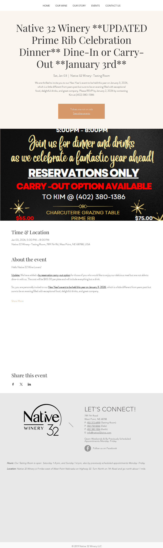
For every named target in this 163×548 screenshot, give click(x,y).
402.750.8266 (93, 425)
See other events (81, 113)
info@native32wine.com (99, 432)
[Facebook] (87, 448)
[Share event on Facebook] (13, 384)
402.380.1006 (93, 429)
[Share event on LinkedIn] (29, 384)
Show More (17, 301)
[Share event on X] (21, 384)
